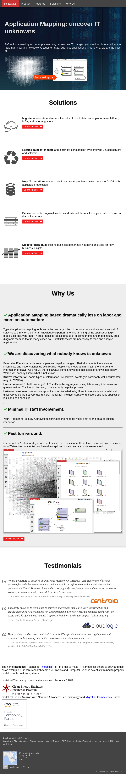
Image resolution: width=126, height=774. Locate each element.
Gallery (15, 738)
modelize (47, 666)
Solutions (55, 3)
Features (40, 3)
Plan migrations (21, 741)
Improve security (102, 741)
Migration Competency (99, 697)
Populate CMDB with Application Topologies (73, 741)
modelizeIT (10, 3)
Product (25, 3)
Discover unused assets (40, 741)
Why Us (70, 3)
